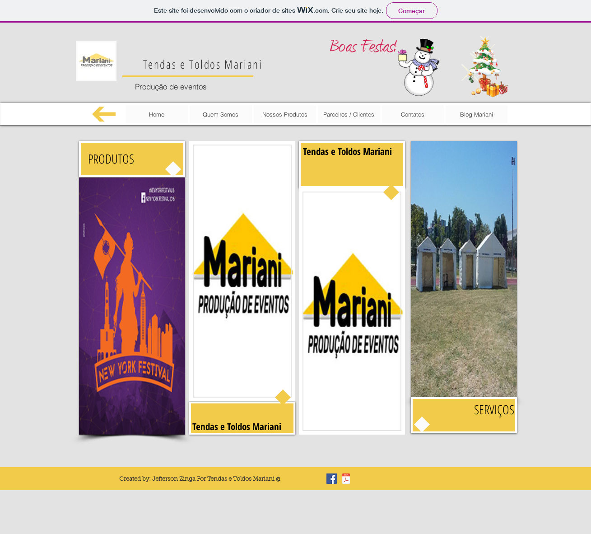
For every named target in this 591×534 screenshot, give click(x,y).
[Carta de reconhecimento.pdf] (346, 479)
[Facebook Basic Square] (331, 478)
